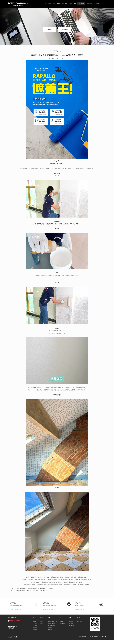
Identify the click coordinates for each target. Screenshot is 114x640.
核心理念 (35, 625)
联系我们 (79, 621)
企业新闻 (50, 29)
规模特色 (35, 627)
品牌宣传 (71, 621)
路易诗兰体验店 (51, 625)
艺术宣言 (35, 623)
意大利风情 (64, 29)
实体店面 (50, 627)
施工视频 (71, 623)
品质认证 (50, 630)
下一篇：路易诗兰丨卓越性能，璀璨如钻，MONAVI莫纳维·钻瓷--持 (27, 591)
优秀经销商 (71, 625)
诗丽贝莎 (42, 623)
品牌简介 (35, 621)
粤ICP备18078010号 (101, 636)
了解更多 (35, 630)
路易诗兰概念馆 (51, 623)
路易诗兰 (42, 621)
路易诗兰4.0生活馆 (52, 621)
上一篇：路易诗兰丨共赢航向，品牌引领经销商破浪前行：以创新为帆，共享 (29, 588)
